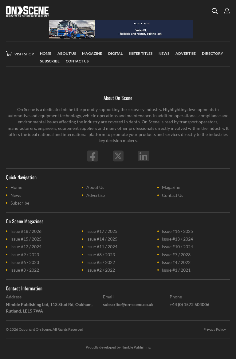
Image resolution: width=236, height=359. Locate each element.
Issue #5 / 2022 (100, 262)
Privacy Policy (214, 329)
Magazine (171, 187)
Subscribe (19, 202)
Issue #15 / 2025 (25, 238)
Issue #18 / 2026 (25, 231)
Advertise (95, 195)
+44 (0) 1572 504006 (189, 304)
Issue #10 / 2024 (177, 246)
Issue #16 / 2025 (177, 231)
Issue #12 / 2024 (25, 246)
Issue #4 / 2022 (176, 262)
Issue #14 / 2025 (101, 238)
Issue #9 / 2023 (24, 254)
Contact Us (172, 195)
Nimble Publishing (136, 347)
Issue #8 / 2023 (100, 254)
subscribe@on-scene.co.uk (128, 304)
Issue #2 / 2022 (100, 270)
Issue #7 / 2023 (176, 254)
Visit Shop (24, 54)
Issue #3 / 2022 (24, 270)
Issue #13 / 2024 (177, 238)
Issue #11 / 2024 (101, 246)
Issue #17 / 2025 (101, 231)
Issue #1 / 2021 (176, 270)
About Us (95, 187)
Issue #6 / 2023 (24, 262)
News (15, 195)
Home (16, 187)
